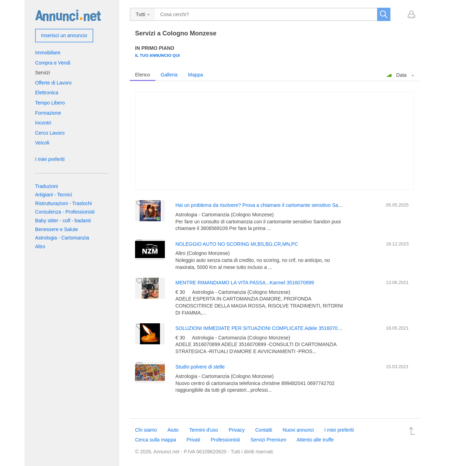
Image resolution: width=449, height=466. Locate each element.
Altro (40, 246)
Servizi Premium (268, 440)
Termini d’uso (203, 430)
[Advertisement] (274, 141)
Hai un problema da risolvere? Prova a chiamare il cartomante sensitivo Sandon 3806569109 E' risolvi (286, 205)
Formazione (48, 113)
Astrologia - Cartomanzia (62, 238)
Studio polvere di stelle (200, 367)
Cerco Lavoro (50, 133)
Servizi (42, 72)
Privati (193, 440)
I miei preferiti (50, 159)
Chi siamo (146, 430)
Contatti (263, 430)
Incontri (43, 123)
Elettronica (46, 92)
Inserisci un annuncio (64, 35)
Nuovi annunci (298, 430)
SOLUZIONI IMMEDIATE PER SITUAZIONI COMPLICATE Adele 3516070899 (260, 328)
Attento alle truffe (315, 440)
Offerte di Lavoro (53, 83)
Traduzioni (46, 186)
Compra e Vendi (52, 63)
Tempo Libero (50, 103)
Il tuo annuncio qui (157, 55)
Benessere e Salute (56, 229)
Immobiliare (47, 52)
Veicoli (42, 143)
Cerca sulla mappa (155, 440)
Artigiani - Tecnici (53, 194)
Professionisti (225, 440)
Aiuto (173, 430)
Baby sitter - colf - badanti (63, 220)
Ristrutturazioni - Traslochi (63, 203)
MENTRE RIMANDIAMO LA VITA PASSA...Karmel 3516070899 (244, 282)
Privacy (237, 430)
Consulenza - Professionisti (65, 212)
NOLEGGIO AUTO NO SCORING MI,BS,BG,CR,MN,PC (236, 244)
